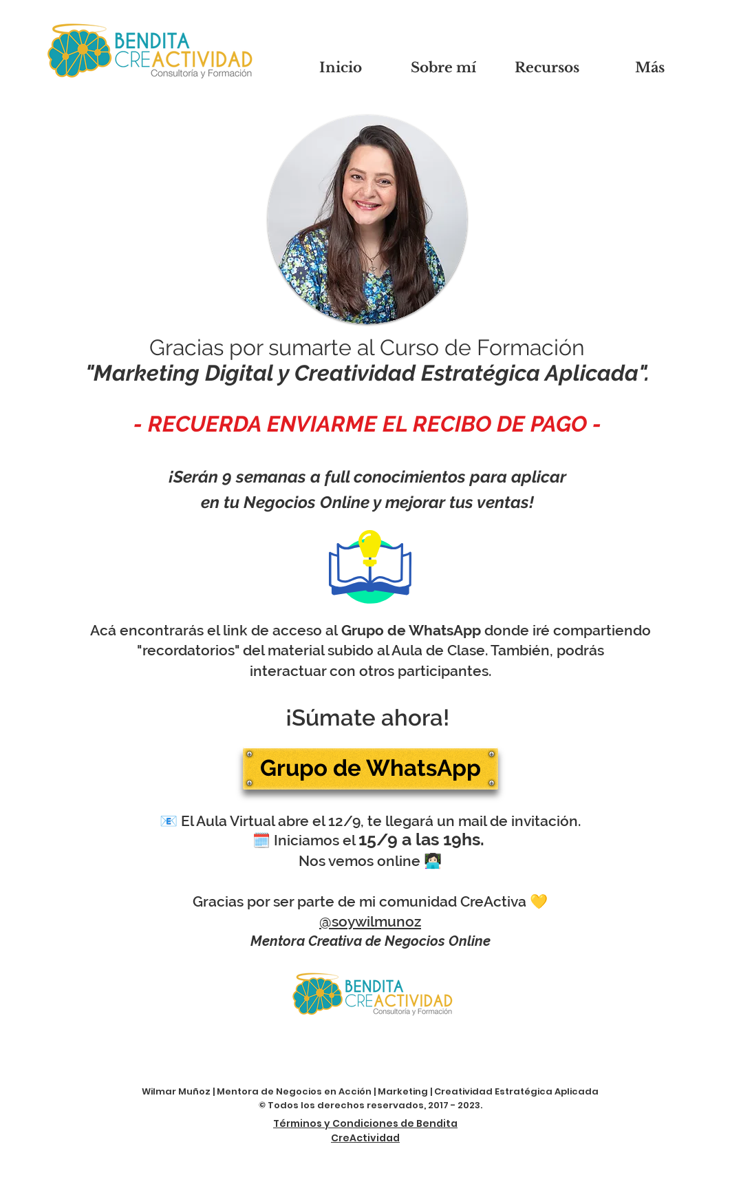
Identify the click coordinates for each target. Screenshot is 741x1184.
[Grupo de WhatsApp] (370, 769)
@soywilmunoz (370, 921)
